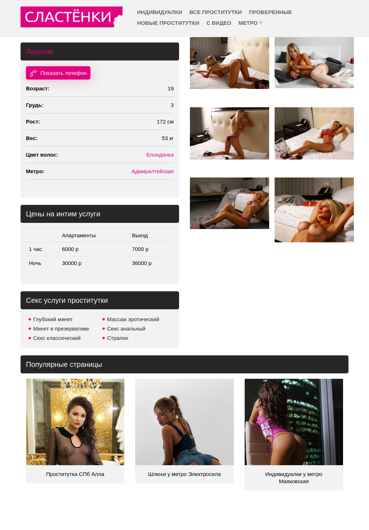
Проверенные (270, 12)
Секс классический (57, 338)
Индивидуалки (159, 12)
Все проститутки (216, 12)
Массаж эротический (133, 319)
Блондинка (160, 155)
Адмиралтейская (153, 171)
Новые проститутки (168, 23)
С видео (218, 23)
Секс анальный (126, 328)
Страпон (117, 338)
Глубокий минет (53, 319)
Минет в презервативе (61, 328)
